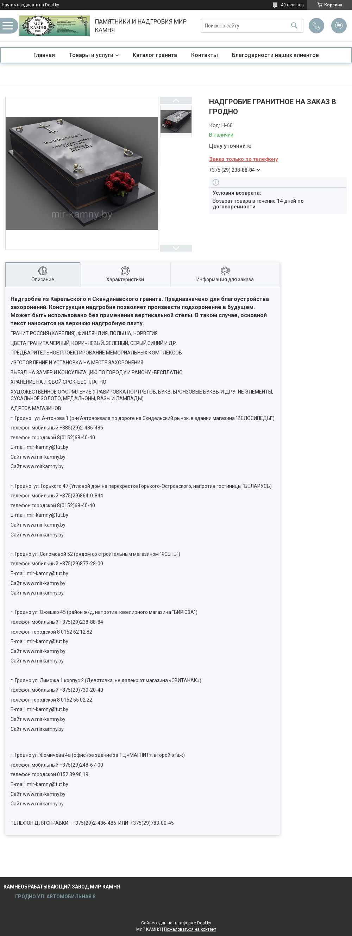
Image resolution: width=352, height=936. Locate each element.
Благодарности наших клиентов (275, 55)
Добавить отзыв (339, 25)
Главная (44, 55)
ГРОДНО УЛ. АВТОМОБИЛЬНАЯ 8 (54, 896)
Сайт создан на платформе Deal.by (176, 923)
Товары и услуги (91, 55)
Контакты (204, 55)
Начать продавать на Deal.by (30, 4)
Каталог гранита (155, 55)
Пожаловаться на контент (190, 929)
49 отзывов (292, 4)
